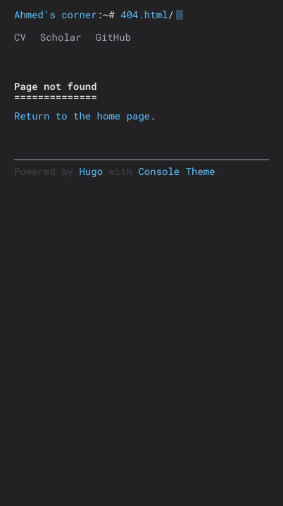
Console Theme (176, 171)
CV (20, 37)
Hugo (91, 171)
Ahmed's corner (55, 14)
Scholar (61, 37)
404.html (144, 14)
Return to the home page (82, 115)
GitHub (113, 37)
